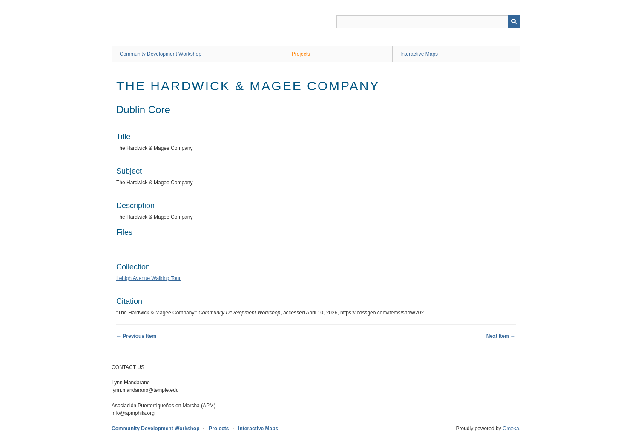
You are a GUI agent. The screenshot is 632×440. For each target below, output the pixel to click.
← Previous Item (136, 336)
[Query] (428, 21)
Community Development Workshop (160, 54)
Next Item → (501, 336)
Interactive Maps (419, 54)
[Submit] (514, 21)
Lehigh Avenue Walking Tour (148, 278)
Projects (301, 54)
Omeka (511, 428)
